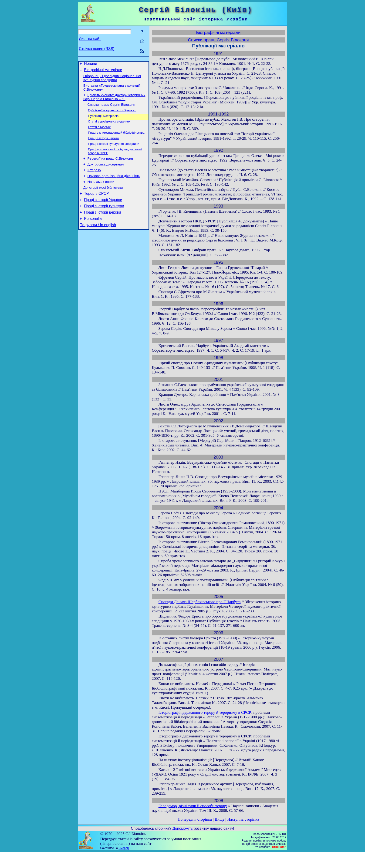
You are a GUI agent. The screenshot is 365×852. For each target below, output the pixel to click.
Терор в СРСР (96, 206)
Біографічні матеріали (103, 71)
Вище (219, 819)
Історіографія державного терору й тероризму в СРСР (205, 712)
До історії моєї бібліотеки (103, 199)
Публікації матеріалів (103, 121)
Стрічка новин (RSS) (96, 49)
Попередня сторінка (195, 819)
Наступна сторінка (243, 819)
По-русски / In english (98, 241)
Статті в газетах (99, 133)
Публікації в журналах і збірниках (112, 115)
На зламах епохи (101, 193)
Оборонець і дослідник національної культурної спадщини (112, 80)
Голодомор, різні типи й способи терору (193, 806)
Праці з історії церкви (103, 145)
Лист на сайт (90, 39)
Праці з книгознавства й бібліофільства (116, 139)
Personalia (93, 234)
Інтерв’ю (94, 180)
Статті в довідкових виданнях (109, 127)
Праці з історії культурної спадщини (113, 151)
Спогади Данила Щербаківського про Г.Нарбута (200, 602)
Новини (90, 64)
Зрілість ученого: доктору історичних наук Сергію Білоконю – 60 (114, 100)
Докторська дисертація (106, 173)
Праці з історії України (103, 213)
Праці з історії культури (104, 220)
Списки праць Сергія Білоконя (111, 109)
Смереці (123, 848)
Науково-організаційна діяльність (114, 186)
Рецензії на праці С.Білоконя (110, 167)
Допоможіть (182, 828)
